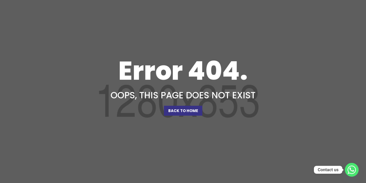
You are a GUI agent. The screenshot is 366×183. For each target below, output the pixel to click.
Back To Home (183, 110)
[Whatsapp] (352, 170)
